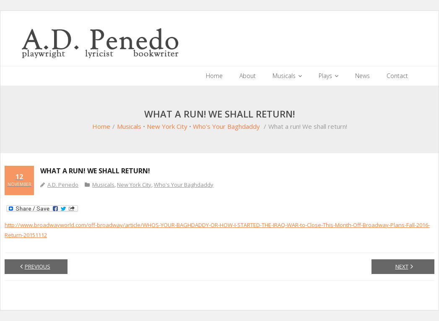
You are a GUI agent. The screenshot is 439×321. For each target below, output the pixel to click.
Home (101, 126)
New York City (167, 126)
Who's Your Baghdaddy (226, 126)
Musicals (129, 126)
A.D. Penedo (62, 184)
